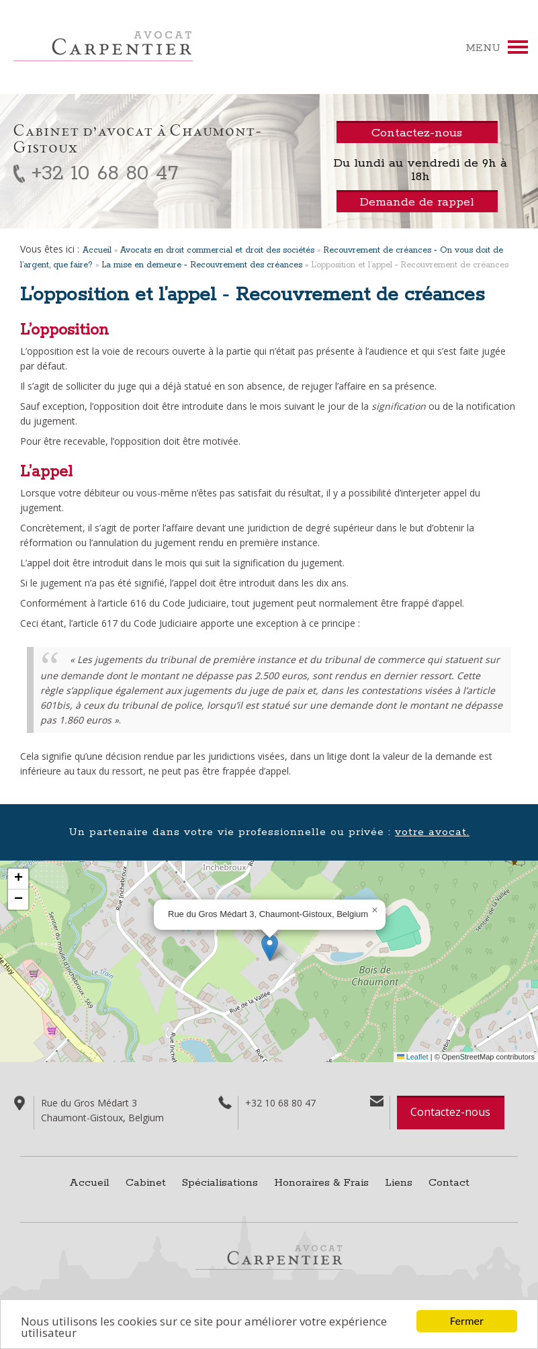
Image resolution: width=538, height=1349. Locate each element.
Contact (449, 1183)
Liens (398, 1183)
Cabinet (146, 1183)
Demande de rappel (416, 202)
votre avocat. (432, 832)
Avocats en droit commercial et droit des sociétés (217, 250)
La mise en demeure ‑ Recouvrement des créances (201, 265)
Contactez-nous (450, 1111)
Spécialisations (220, 1183)
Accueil (97, 250)
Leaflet (413, 1057)
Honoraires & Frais (321, 1183)
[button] (269, 947)
